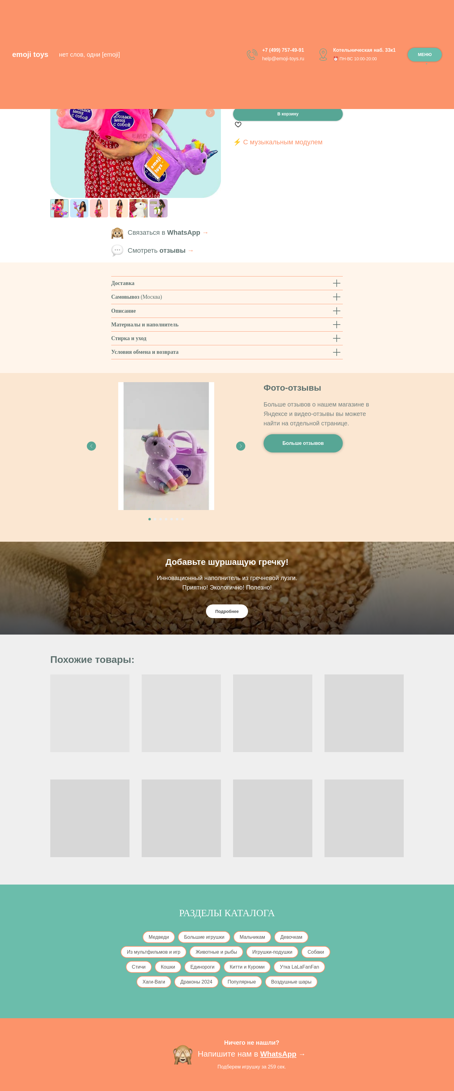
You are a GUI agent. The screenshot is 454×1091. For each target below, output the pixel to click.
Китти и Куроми (247, 967)
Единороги (202, 967)
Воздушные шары (291, 981)
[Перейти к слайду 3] (160, 519)
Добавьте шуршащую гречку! (227, 562)
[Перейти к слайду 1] (149, 519)
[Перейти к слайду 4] (166, 519)
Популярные (242, 981)
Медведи (159, 937)
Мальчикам (252, 937)
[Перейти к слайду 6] (177, 519)
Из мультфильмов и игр (153, 952)
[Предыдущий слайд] (61, 112)
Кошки (168, 967)
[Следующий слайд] (210, 112)
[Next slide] (240, 446)
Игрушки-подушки (272, 952)
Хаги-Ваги (154, 981)
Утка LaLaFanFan (299, 967)
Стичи (139, 967)
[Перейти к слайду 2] (155, 519)
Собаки (315, 952)
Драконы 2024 (196, 981)
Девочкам (291, 937)
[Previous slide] (91, 446)
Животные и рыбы (216, 952)
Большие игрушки (204, 937)
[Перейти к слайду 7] (182, 519)
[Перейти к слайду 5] (171, 519)
